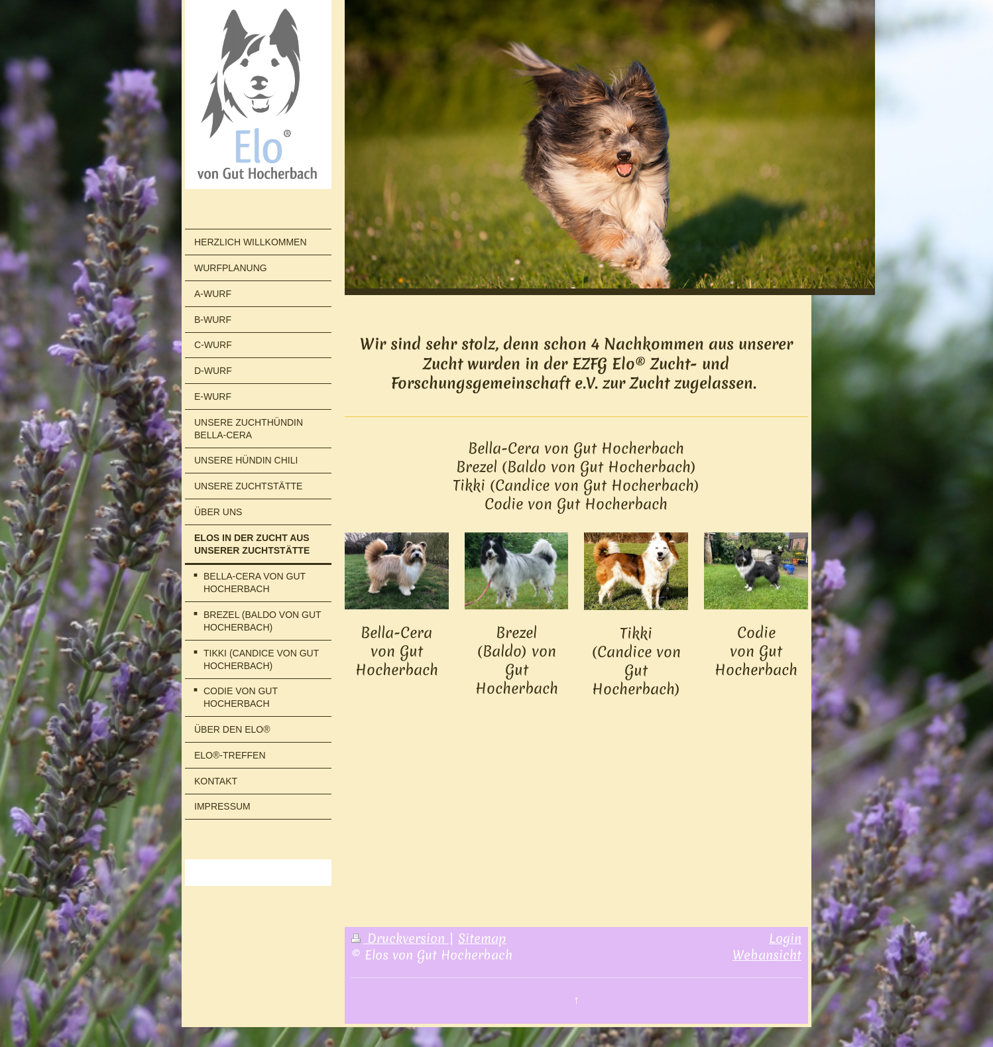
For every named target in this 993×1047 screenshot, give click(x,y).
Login (785, 938)
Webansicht (766, 954)
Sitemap (482, 938)
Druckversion (400, 938)
